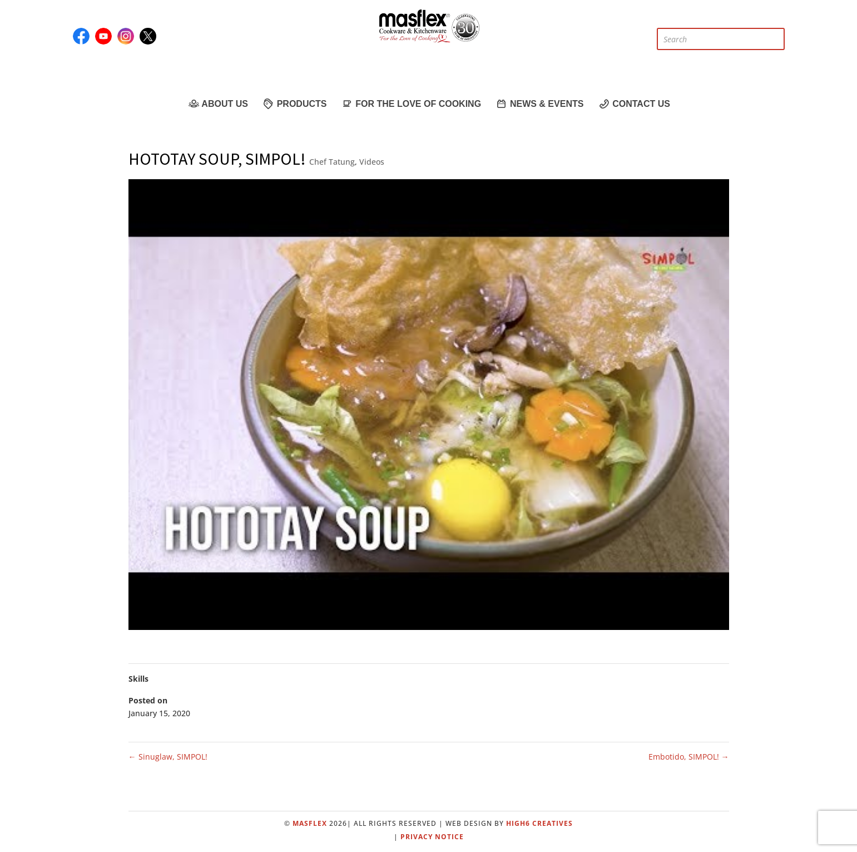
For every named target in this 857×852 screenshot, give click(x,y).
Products (294, 103)
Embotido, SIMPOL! (688, 756)
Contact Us (633, 103)
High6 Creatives (539, 823)
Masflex (310, 823)
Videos (371, 161)
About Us (217, 103)
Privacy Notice (432, 836)
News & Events (539, 103)
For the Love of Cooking (410, 103)
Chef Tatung (332, 161)
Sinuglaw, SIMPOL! (167, 756)
